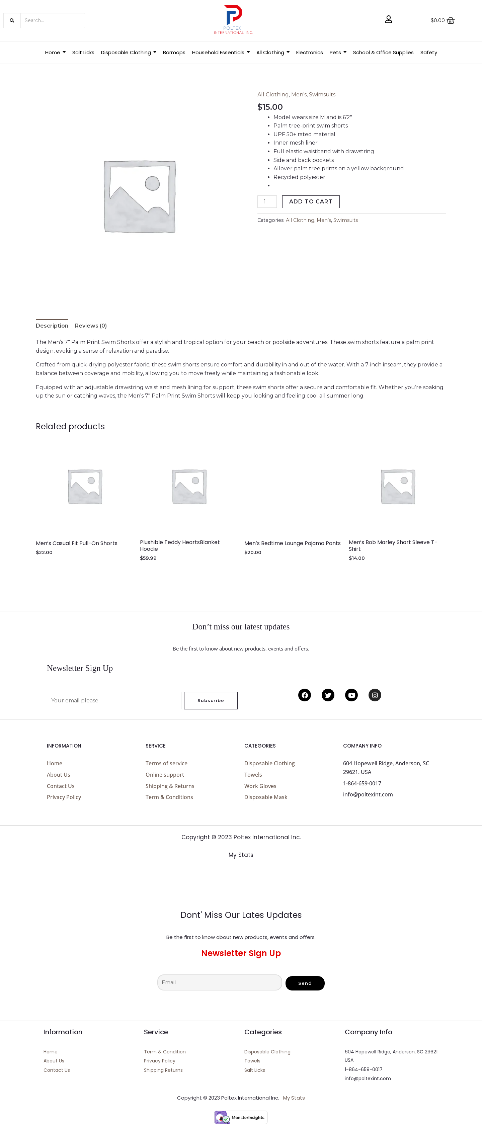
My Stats (241, 855)
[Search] (53, 20)
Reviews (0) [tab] (91, 326)
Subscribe (210, 700)
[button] (128, 52)
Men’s (299, 94)
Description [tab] (52, 326)
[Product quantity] (267, 201)
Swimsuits (322, 94)
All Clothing (273, 94)
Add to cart (311, 201)
